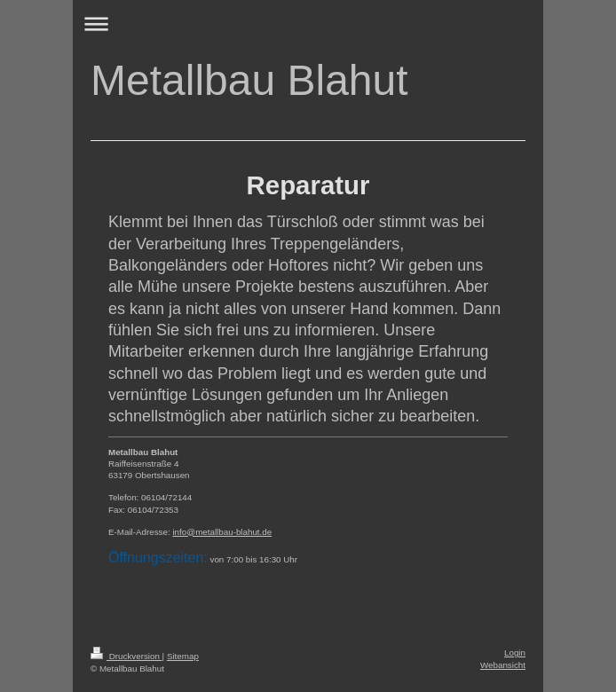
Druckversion (126, 656)
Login (514, 652)
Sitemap (183, 656)
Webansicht (502, 665)
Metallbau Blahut (249, 80)
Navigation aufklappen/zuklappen (308, 23)
